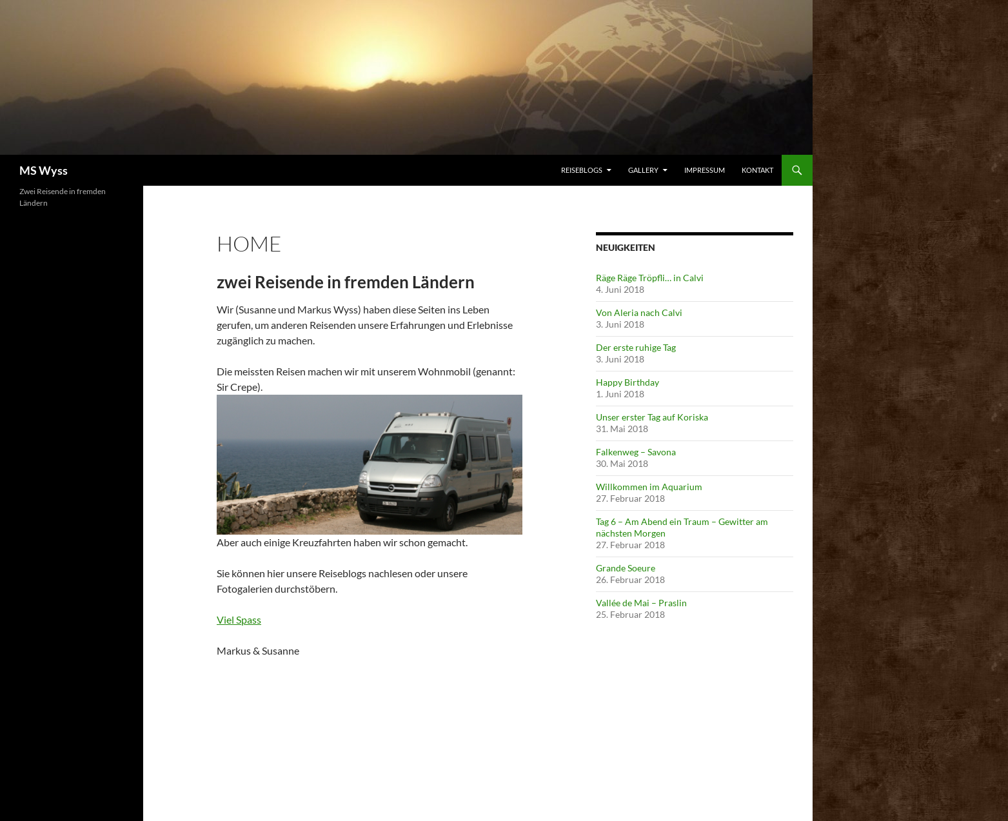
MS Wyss (43, 170)
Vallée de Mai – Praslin (641, 602)
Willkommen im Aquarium (649, 486)
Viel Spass (239, 619)
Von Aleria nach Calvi (639, 312)
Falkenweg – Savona (636, 451)
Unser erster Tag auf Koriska (652, 416)
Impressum (704, 170)
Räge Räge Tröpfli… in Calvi (650, 277)
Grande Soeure (625, 567)
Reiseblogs (581, 170)
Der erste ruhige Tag (636, 347)
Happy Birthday (627, 382)
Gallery (643, 170)
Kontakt (757, 170)
